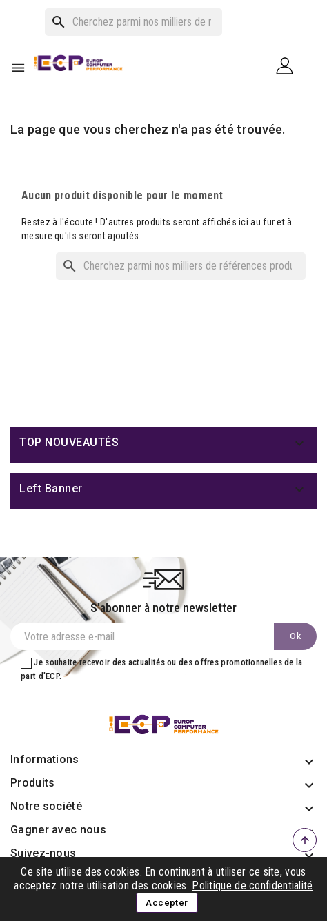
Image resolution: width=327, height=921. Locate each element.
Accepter (167, 903)
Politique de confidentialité (252, 885)
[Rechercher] (133, 22)
